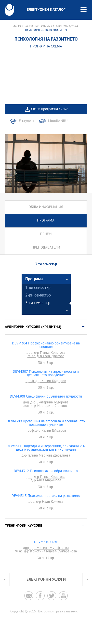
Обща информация (45, 207)
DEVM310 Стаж (46, 542)
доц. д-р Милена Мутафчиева (46, 548)
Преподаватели (46, 247)
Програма (45, 220)
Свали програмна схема (49, 109)
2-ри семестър (38, 295)
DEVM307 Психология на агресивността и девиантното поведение (46, 373)
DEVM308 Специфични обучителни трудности (46, 397)
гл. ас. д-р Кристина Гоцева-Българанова (46, 551)
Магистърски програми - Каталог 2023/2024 (45, 27)
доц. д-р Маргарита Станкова (45, 406)
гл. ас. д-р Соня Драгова (45, 356)
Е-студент (26, 121)
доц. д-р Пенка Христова (45, 353)
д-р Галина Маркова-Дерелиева (46, 456)
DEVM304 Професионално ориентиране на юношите (46, 345)
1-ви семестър (38, 288)
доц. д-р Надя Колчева (45, 502)
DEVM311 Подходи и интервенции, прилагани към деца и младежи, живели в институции (45, 448)
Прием (46, 234)
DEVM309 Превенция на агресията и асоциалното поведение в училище (46, 423)
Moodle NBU (57, 121)
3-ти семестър (37, 303)
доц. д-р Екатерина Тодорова (45, 402)
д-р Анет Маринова (46, 480)
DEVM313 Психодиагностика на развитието (46, 496)
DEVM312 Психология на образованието (46, 471)
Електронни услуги (46, 579)
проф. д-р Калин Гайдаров (46, 381)
